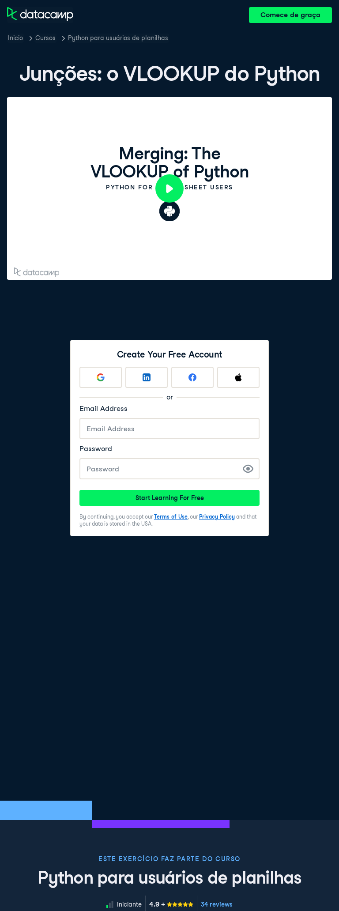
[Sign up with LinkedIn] (146, 377)
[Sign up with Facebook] (192, 377)
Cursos (45, 37)
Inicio (15, 37)
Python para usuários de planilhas (118, 37)
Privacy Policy (217, 516)
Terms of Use (171, 516)
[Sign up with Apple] (238, 377)
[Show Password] (248, 468)
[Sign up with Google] (100, 377)
